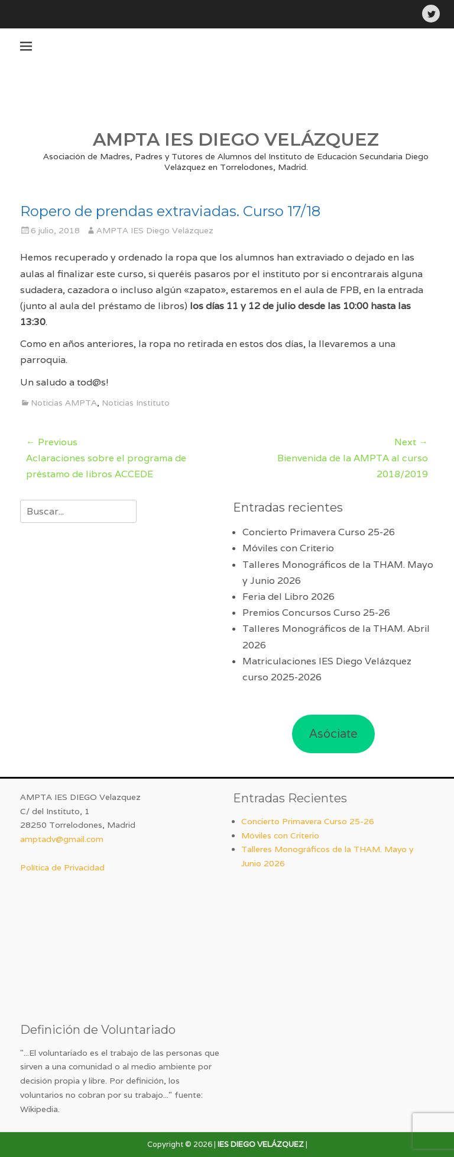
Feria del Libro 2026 (288, 596)
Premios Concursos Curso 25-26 (316, 612)
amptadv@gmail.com (61, 839)
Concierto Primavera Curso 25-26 (318, 532)
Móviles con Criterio (288, 548)
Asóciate (333, 733)
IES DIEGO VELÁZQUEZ (261, 1144)
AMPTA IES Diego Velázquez (154, 230)
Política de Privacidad (62, 867)
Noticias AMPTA (64, 402)
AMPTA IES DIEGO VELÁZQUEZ (236, 139)
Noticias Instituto (136, 402)
